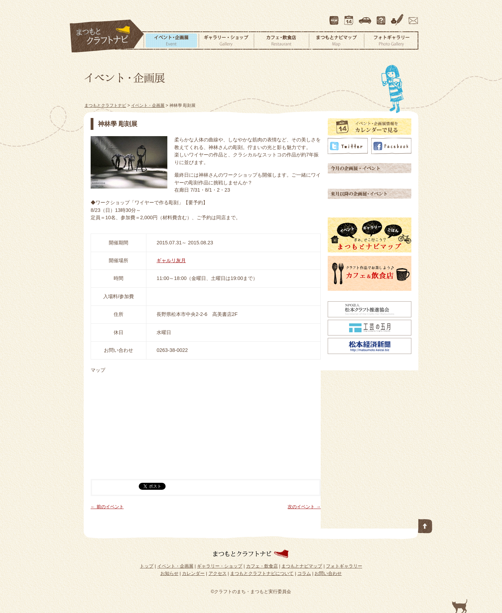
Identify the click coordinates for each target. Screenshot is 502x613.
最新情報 (334, 17)
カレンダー (350, 17)
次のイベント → (304, 506)
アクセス (365, 17)
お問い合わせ (412, 17)
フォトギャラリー (391, 40)
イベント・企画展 (171, 40)
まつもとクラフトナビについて (381, 17)
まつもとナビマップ (336, 40)
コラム (398, 17)
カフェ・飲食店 (281, 40)
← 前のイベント (107, 506)
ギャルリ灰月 (171, 260)
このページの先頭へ (425, 524)
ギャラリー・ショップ (226, 40)
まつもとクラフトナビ (107, 36)
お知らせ (169, 573)
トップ (146, 566)
